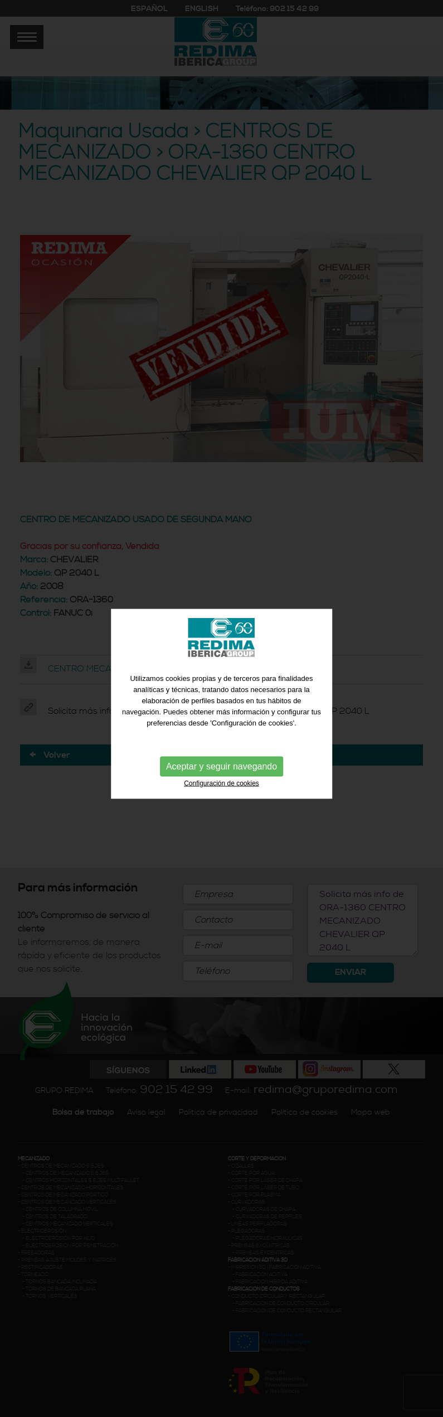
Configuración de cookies (221, 781)
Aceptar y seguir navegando (221, 764)
